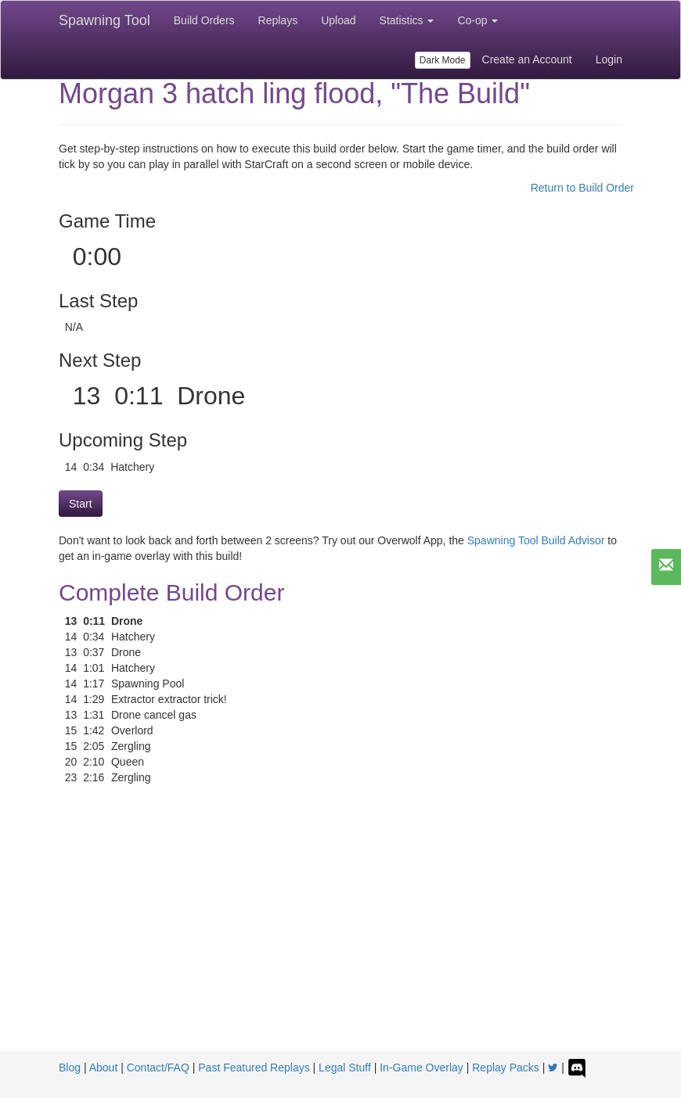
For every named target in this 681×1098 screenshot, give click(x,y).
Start (80, 503)
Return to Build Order (582, 187)
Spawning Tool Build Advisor (536, 540)
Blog (70, 1067)
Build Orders (204, 20)
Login (609, 59)
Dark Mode (443, 60)
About (103, 1067)
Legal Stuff (345, 1067)
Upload (338, 20)
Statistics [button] (407, 20)
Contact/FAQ (158, 1067)
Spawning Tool (104, 20)
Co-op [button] (477, 20)
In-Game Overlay (421, 1067)
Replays (278, 20)
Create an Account (527, 59)
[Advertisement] (340, 933)
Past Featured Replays (253, 1067)
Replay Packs (505, 1067)
